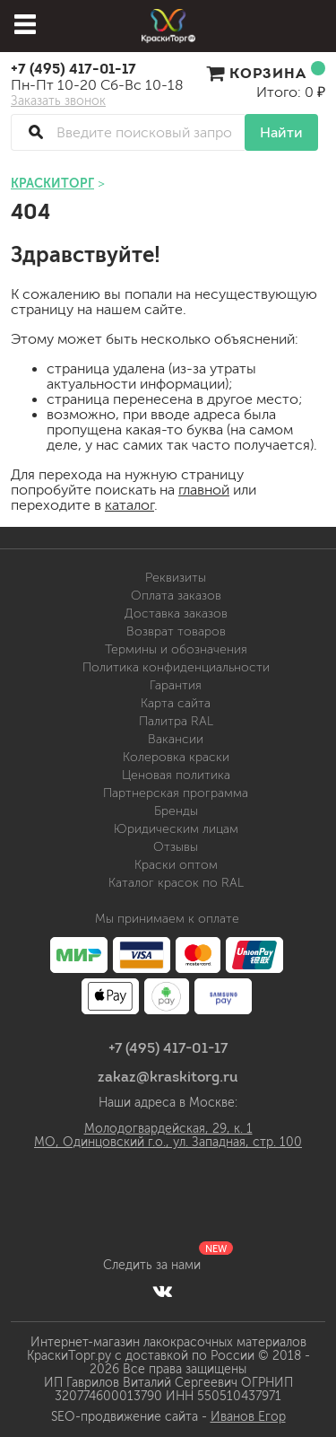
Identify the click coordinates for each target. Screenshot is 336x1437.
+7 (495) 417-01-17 (73, 68)
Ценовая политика (176, 775)
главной (203, 489)
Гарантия (176, 685)
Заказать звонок (58, 101)
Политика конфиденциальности (176, 667)
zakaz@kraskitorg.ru (168, 1076)
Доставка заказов (176, 613)
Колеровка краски (176, 757)
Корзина (265, 73)
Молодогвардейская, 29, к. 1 (168, 1128)
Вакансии (175, 739)
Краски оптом (176, 865)
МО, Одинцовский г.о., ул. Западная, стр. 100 (168, 1142)
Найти (281, 132)
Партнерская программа (175, 793)
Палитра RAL (176, 721)
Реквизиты (175, 577)
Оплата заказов (176, 595)
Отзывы (175, 847)
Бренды (176, 811)
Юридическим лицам (176, 829)
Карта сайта (176, 703)
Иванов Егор (248, 1417)
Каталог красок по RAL (176, 882)
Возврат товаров (176, 631)
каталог (129, 505)
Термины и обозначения (176, 649)
